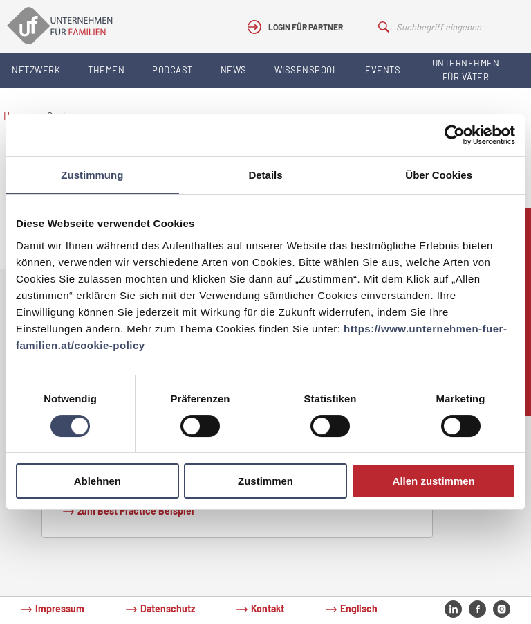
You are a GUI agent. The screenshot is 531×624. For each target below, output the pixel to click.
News (234, 69)
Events (382, 69)
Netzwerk (36, 69)
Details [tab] (265, 175)
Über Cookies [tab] (438, 175)
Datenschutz (167, 608)
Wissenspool (306, 69)
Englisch (359, 608)
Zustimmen (265, 481)
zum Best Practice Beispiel (135, 511)
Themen (106, 69)
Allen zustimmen (434, 481)
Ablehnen (97, 481)
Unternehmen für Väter (466, 69)
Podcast (172, 69)
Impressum (59, 608)
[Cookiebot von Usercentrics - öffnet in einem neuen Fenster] (454, 135)
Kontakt (267, 608)
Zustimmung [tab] (92, 175)
